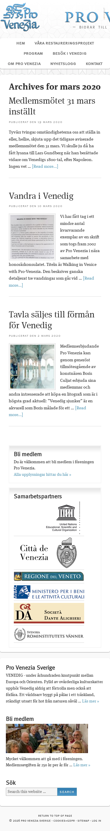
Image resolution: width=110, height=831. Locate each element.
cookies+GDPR (64, 821)
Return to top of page (55, 816)
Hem (20, 43)
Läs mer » (90, 701)
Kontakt (94, 63)
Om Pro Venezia (21, 63)
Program (31, 53)
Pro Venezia (55, 17)
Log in (96, 821)
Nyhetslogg (63, 63)
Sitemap (83, 821)
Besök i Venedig (67, 53)
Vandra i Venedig (41, 196)
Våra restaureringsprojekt (62, 43)
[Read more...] (45, 167)
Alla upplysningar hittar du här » (42, 475)
